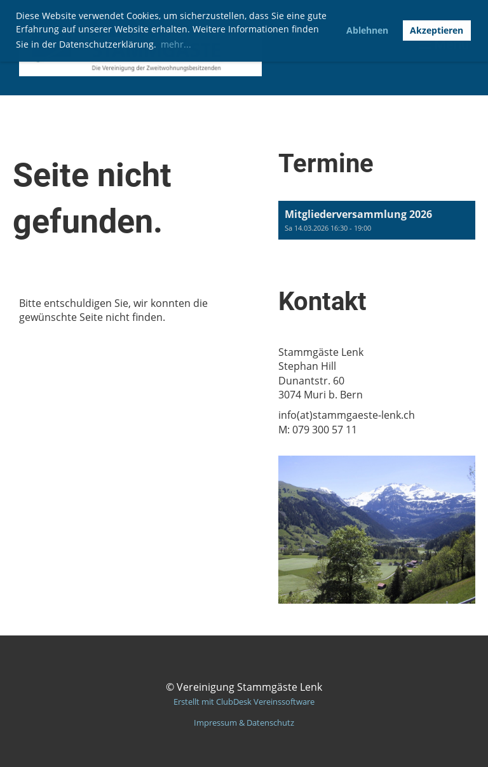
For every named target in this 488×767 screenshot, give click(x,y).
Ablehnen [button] (367, 30)
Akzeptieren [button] (436, 30)
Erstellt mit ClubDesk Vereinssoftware (244, 701)
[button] (376, 220)
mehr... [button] (176, 44)
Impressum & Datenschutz (244, 722)
